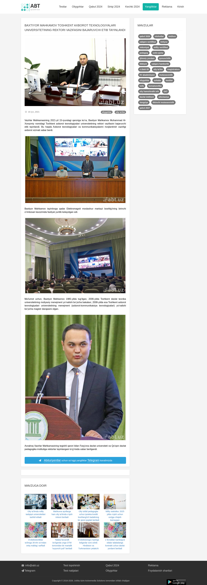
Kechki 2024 (132, 6)
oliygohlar (107, 112)
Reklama (167, 6)
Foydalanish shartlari (160, 570)
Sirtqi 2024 (114, 6)
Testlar (63, 6)
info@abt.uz (30, 565)
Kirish (180, 6)
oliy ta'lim (120, 112)
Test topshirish (71, 565)
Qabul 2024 (95, 6)
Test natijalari (71, 570)
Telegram (28, 570)
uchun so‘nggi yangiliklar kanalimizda (75, 460)
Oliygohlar (78, 6)
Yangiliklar (151, 6)
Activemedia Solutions (95, 580)
